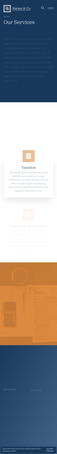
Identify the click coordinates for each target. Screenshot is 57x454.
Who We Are (10, 390)
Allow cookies (50, 450)
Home (7, 17)
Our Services (36, 391)
